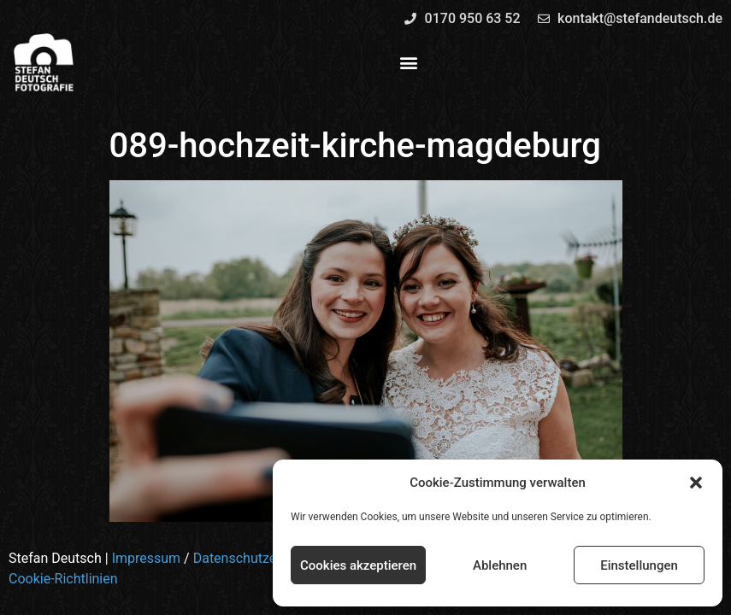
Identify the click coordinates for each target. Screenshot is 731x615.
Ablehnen (500, 565)
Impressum (146, 558)
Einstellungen (639, 565)
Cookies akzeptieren (358, 565)
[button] (695, 482)
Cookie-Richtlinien (63, 579)
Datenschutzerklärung (260, 558)
